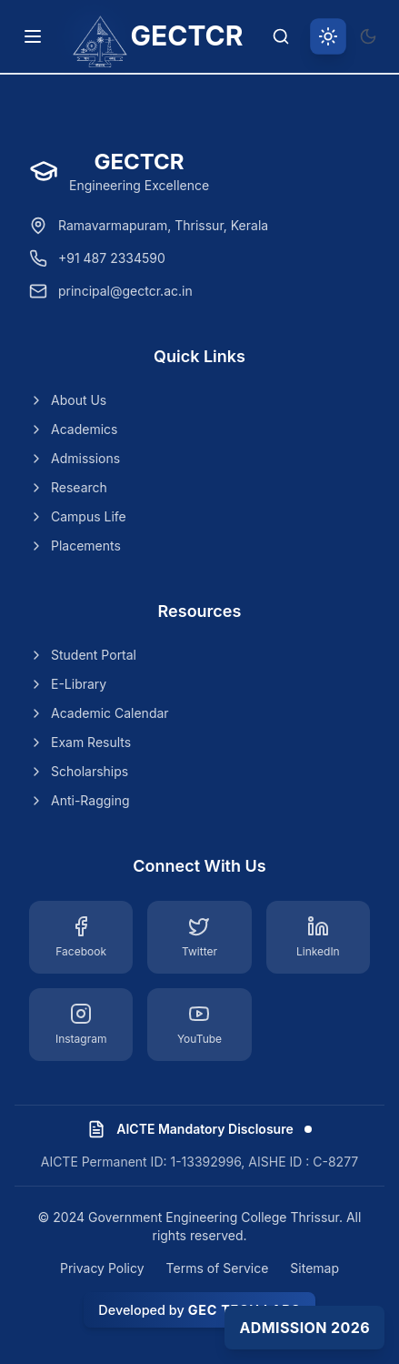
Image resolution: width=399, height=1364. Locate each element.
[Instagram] (81, 1024)
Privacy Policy (102, 1268)
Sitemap (314, 1268)
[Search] (280, 36)
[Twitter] (199, 937)
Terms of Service (217, 1268)
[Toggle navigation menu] (33, 36)
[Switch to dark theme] (368, 36)
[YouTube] (199, 1024)
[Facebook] (81, 937)
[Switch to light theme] (328, 36)
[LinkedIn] (318, 937)
